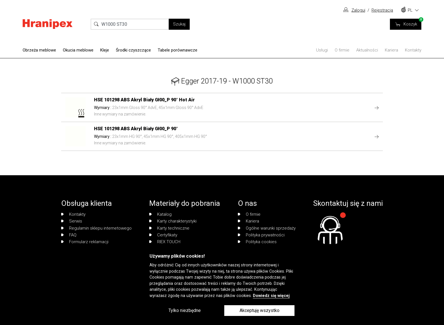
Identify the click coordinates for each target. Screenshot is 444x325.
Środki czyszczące (133, 50)
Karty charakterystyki (173, 221)
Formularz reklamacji (84, 241)
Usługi (322, 50)
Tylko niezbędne (184, 310)
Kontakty (413, 50)
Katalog (160, 214)
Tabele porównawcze (177, 50)
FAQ (68, 235)
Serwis (71, 221)
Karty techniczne (169, 228)
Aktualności (367, 50)
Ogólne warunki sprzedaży (267, 228)
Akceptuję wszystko (259, 310)
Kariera (391, 50)
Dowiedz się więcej (271, 295)
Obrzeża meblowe (39, 50)
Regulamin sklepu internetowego (96, 228)
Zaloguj (358, 10)
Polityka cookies (257, 241)
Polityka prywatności (261, 235)
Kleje (104, 50)
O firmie (342, 50)
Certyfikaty (163, 235)
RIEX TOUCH (164, 241)
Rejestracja (382, 10)
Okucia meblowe (78, 50)
